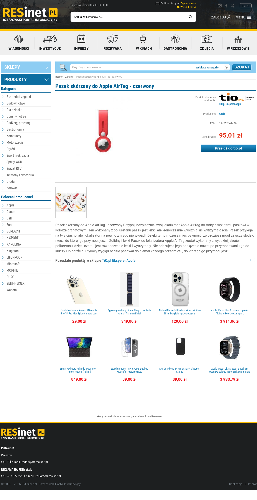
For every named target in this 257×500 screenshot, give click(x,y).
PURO (10, 277)
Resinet (59, 76)
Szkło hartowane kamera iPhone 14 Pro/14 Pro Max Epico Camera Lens (79, 312)
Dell (9, 218)
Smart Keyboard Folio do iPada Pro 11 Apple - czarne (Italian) (79, 370)
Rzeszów (156, 416)
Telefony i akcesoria (20, 175)
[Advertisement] (26, 318)
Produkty (15, 79)
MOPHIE (12, 270)
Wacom (12, 290)
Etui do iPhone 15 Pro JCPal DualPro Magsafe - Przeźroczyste (129, 370)
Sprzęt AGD (14, 162)
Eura (10, 225)
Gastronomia (15, 129)
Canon (11, 212)
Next (255, 260)
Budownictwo (16, 103)
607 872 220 (15, 476)
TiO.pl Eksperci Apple (230, 104)
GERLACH (13, 231)
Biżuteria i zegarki (19, 97)
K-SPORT (12, 238)
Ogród (11, 149)
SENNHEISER (16, 283)
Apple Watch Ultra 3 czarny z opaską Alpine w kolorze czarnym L (230, 312)
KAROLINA (14, 244)
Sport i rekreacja (18, 155)
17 (8, 461)
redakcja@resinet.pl (34, 461)
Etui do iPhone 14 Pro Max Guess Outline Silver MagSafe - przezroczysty (180, 312)
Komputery (14, 136)
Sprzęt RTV (14, 168)
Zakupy (69, 76)
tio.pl (237, 148)
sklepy (12, 67)
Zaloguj (221, 17)
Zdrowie (12, 188)
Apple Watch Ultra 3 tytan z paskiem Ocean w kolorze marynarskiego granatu (229, 370)
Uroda (11, 181)
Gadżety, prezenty (19, 123)
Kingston (13, 251)
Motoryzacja (15, 142)
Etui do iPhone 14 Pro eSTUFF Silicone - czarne (179, 370)
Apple (10, 205)
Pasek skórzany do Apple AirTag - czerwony (104, 86)
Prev (250, 260)
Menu (244, 17)
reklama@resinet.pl (48, 476)
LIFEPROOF (14, 257)
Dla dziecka (14, 110)
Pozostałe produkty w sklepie (95, 260)
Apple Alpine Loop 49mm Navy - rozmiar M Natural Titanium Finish (129, 312)
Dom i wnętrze (16, 116)
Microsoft (13, 264)
